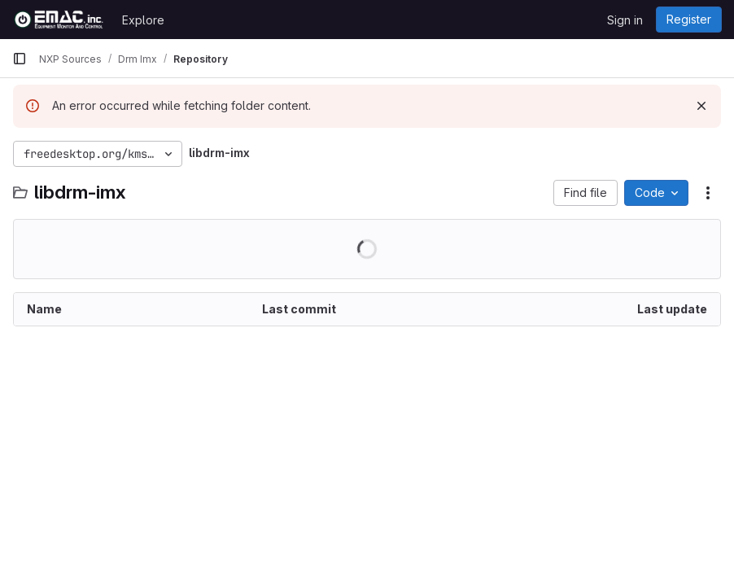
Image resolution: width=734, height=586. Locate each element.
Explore (143, 20)
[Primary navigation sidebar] (20, 59)
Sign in (625, 20)
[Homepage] (59, 20)
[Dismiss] (701, 106)
